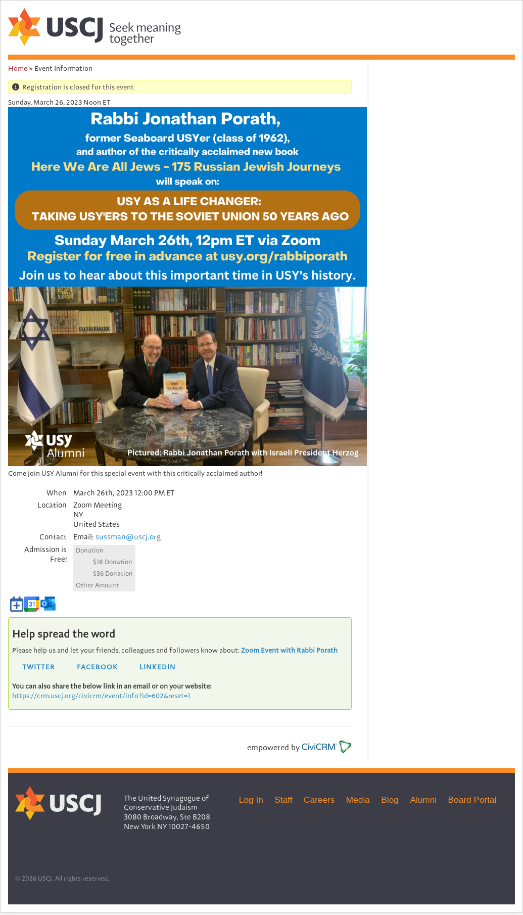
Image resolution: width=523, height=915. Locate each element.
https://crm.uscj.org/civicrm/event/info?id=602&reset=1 (101, 696)
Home (17, 68)
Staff (283, 800)
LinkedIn (157, 667)
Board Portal (472, 800)
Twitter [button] (38, 667)
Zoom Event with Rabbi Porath (289, 650)
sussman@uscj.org (128, 536)
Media (358, 800)
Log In (251, 800)
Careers (319, 800)
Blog (390, 800)
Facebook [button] (97, 667)
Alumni (423, 800)
